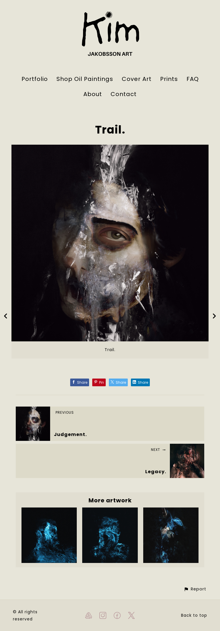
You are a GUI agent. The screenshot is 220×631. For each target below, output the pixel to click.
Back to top (194, 615)
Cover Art (137, 79)
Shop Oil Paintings (84, 79)
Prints (169, 79)
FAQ (192, 79)
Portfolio (34, 79)
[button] (195, 589)
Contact (124, 94)
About (92, 94)
